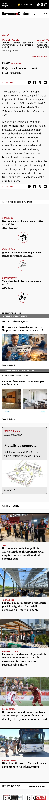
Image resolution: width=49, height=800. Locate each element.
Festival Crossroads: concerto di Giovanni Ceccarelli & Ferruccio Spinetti (18, 45)
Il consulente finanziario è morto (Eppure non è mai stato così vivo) (22, 329)
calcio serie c (8, 709)
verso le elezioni (10, 651)
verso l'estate (9, 760)
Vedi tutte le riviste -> (38, 786)
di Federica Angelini (10, 228)
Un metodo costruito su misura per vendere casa (23, 383)
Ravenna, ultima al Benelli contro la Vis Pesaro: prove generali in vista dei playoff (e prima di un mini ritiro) (24, 716)
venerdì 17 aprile (10, 40)
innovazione (8, 600)
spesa (5, 545)
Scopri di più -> (8, 365)
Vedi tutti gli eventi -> (11, 50)
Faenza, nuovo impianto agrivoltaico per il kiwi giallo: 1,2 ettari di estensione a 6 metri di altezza (24, 606)
